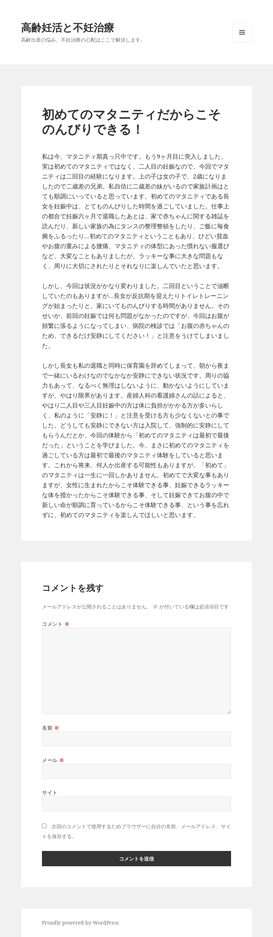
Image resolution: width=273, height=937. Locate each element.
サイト (50, 792)
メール (53, 760)
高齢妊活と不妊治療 (67, 27)
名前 (50, 727)
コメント (55, 624)
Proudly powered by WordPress (80, 922)
